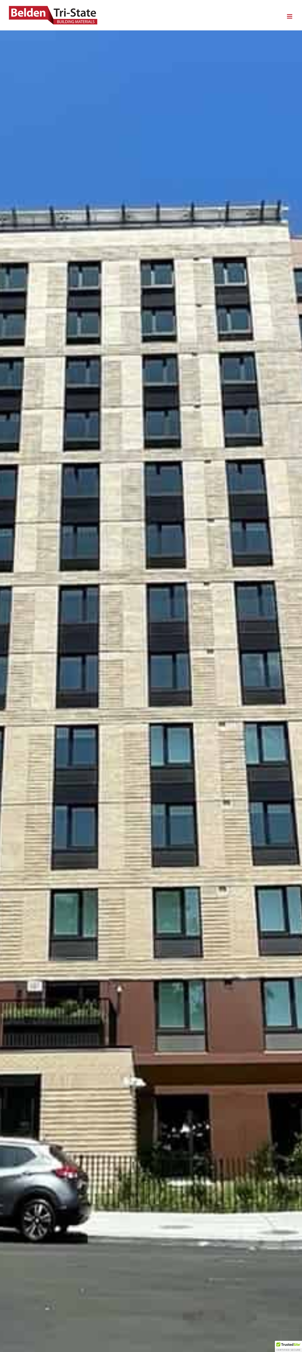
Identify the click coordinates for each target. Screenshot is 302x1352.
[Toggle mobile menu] (290, 16)
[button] (288, 1346)
